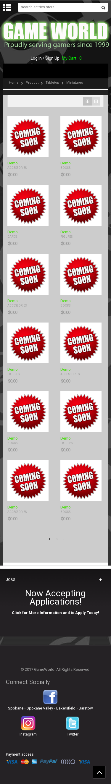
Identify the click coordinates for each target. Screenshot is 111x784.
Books (65, 167)
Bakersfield (65, 708)
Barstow (86, 708)
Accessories (17, 167)
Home (14, 83)
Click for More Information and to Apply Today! (55, 612)
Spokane (15, 708)
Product (32, 83)
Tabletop (52, 83)
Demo (12, 163)
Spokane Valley (40, 708)
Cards (12, 236)
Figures (66, 236)
